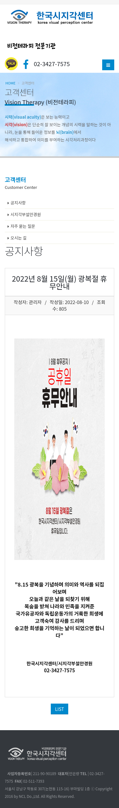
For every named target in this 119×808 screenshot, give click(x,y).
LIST (59, 709)
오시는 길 (18, 238)
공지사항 (18, 203)
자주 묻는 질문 (22, 226)
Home (10, 82)
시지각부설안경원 (25, 214)
